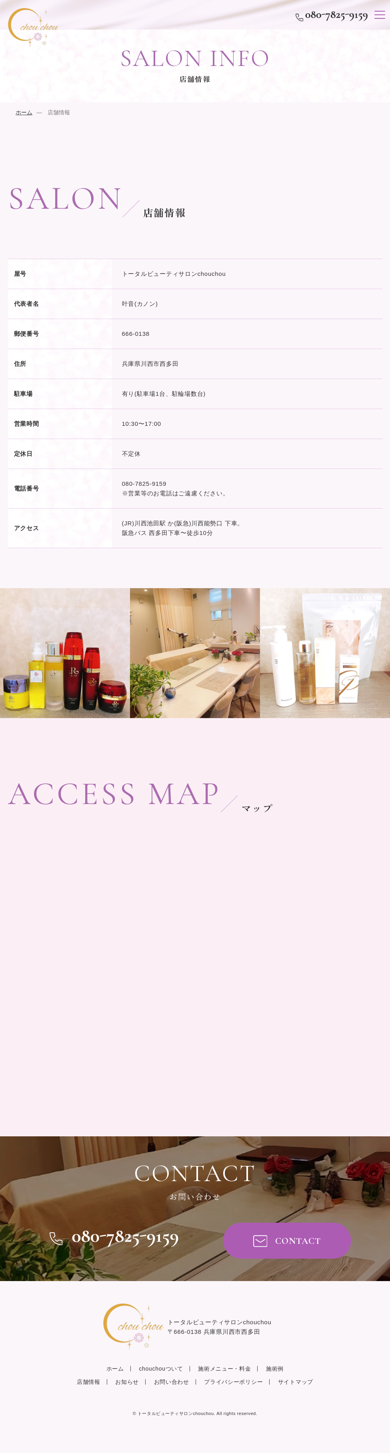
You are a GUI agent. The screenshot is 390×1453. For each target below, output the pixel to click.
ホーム (24, 112)
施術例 (275, 1368)
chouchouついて (161, 1368)
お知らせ (127, 1382)
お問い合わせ (171, 1382)
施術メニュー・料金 (224, 1368)
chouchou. (176, 1413)
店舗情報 (88, 1382)
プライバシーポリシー (233, 1382)
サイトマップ (295, 1382)
